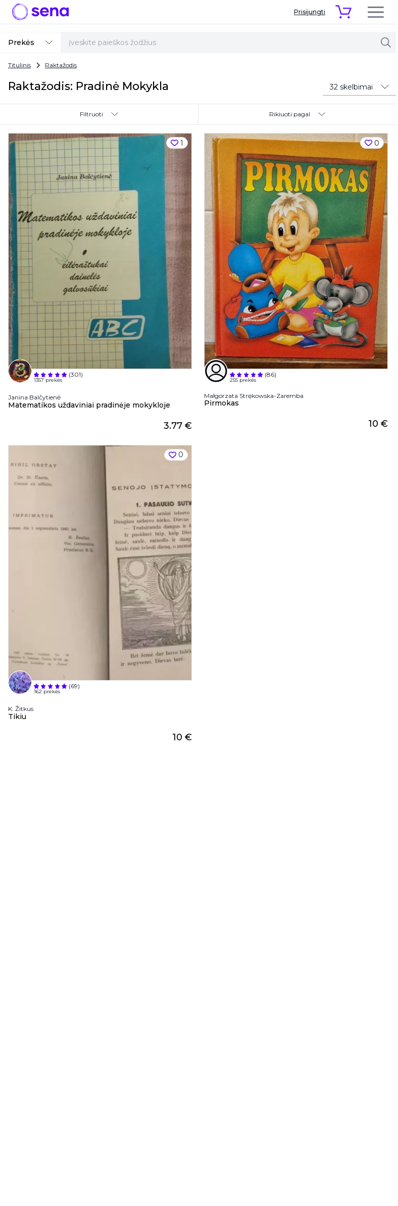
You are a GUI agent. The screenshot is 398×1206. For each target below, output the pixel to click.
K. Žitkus (20, 708)
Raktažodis (61, 65)
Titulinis (19, 65)
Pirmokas (221, 403)
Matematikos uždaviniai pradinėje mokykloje (89, 405)
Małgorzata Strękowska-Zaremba (254, 396)
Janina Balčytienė (34, 397)
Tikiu (17, 716)
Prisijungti (309, 12)
